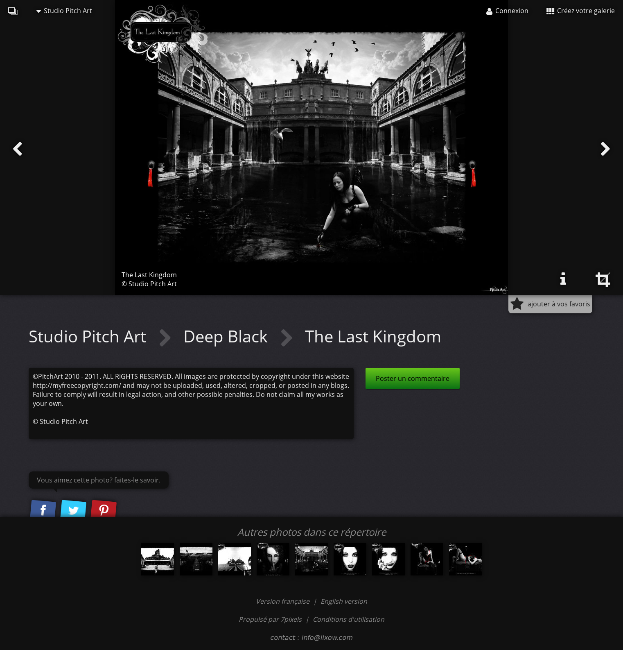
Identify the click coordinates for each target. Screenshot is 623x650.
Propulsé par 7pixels (270, 619)
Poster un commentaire (412, 378)
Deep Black (227, 336)
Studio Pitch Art (64, 10)
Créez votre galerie (580, 10)
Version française (283, 601)
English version (344, 601)
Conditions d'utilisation (348, 619)
